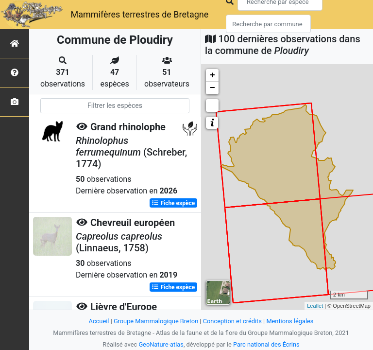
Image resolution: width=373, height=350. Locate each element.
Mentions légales (289, 321)
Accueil (99, 321)
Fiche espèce (173, 203)
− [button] (212, 88)
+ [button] (212, 75)
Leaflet (315, 306)
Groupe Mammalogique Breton (156, 321)
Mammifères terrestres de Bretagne (139, 14)
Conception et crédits (232, 321)
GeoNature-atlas (161, 344)
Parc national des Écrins (266, 344)
